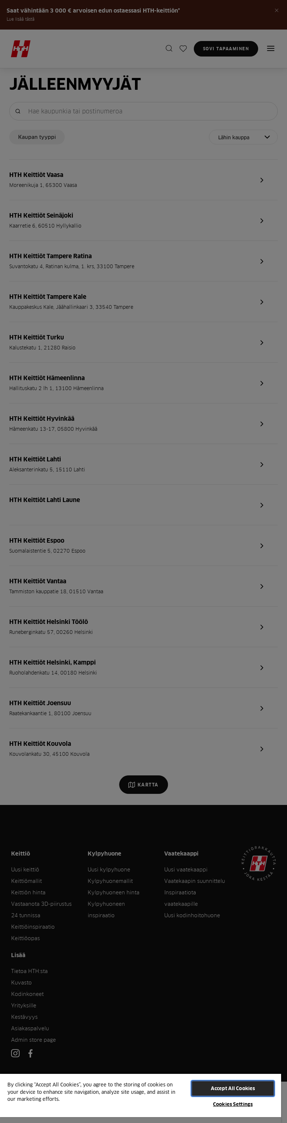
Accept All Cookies (233, 1088)
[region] (140, 1098)
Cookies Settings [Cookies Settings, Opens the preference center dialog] (233, 1104)
